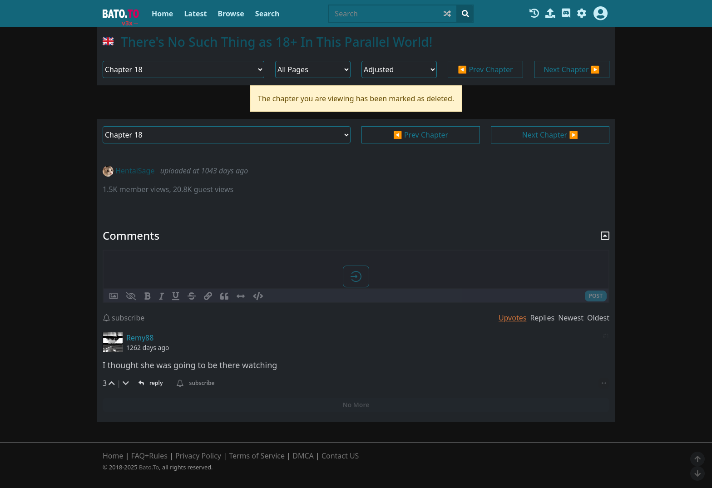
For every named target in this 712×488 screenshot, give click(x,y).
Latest (195, 14)
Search (267, 14)
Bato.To (149, 467)
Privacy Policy (198, 456)
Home (162, 14)
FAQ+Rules (149, 456)
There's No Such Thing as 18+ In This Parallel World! (276, 41)
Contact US (340, 456)
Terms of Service (257, 456)
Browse (231, 14)
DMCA (303, 456)
